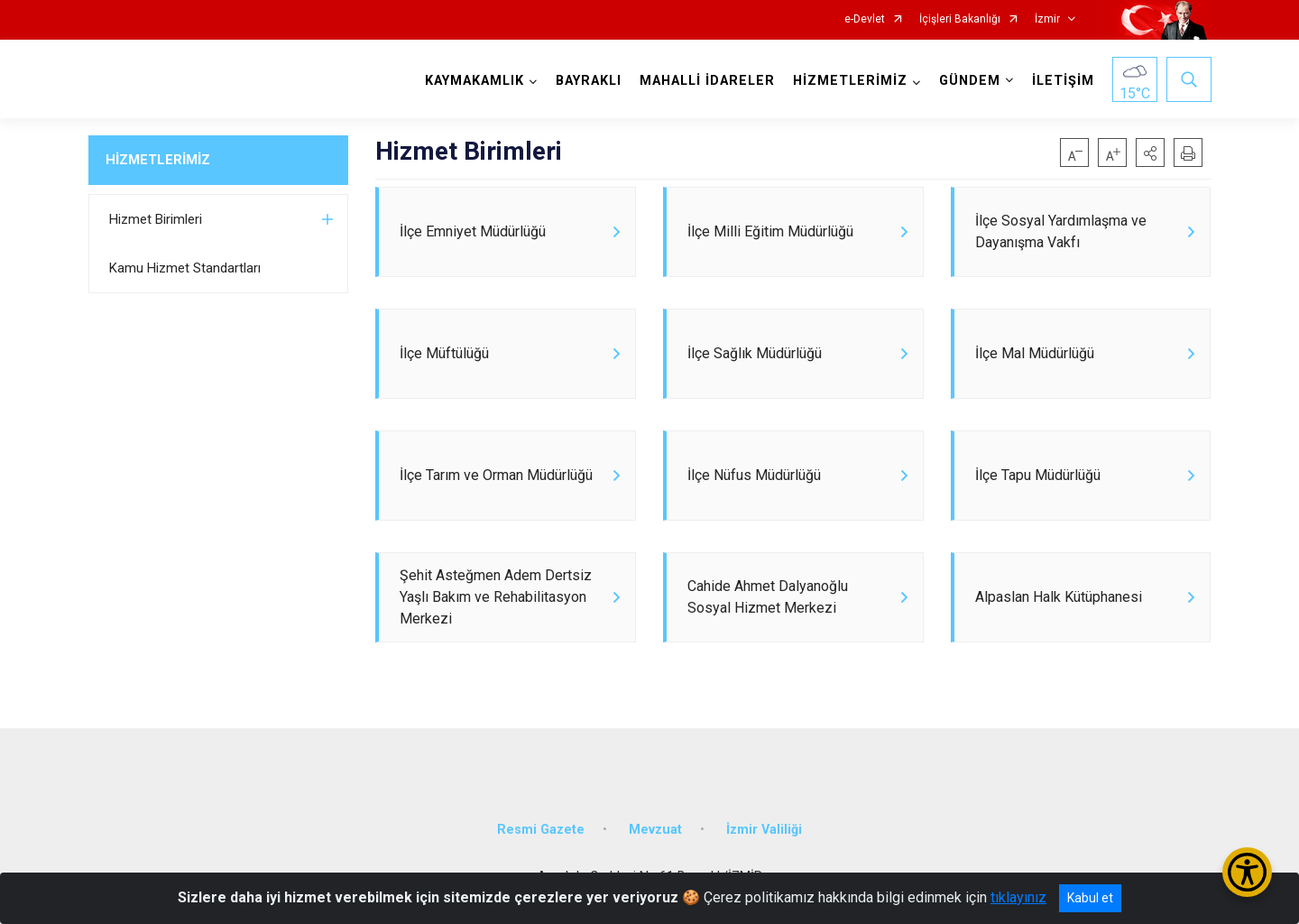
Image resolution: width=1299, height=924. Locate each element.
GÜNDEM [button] (969, 80)
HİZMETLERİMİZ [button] (850, 80)
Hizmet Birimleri (155, 219)
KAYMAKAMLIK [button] (474, 80)
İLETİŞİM (1063, 80)
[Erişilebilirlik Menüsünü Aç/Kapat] (1247, 872)
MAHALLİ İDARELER (707, 80)
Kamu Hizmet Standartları (185, 268)
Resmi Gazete (541, 829)
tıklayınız (1018, 897)
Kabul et (1090, 898)
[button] (1150, 152)
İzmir (1047, 19)
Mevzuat (655, 829)
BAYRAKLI (589, 80)
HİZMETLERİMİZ (158, 160)
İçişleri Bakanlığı (959, 19)
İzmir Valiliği (764, 829)
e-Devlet (864, 19)
